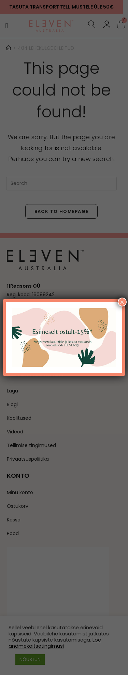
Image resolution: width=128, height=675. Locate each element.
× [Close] (122, 302)
